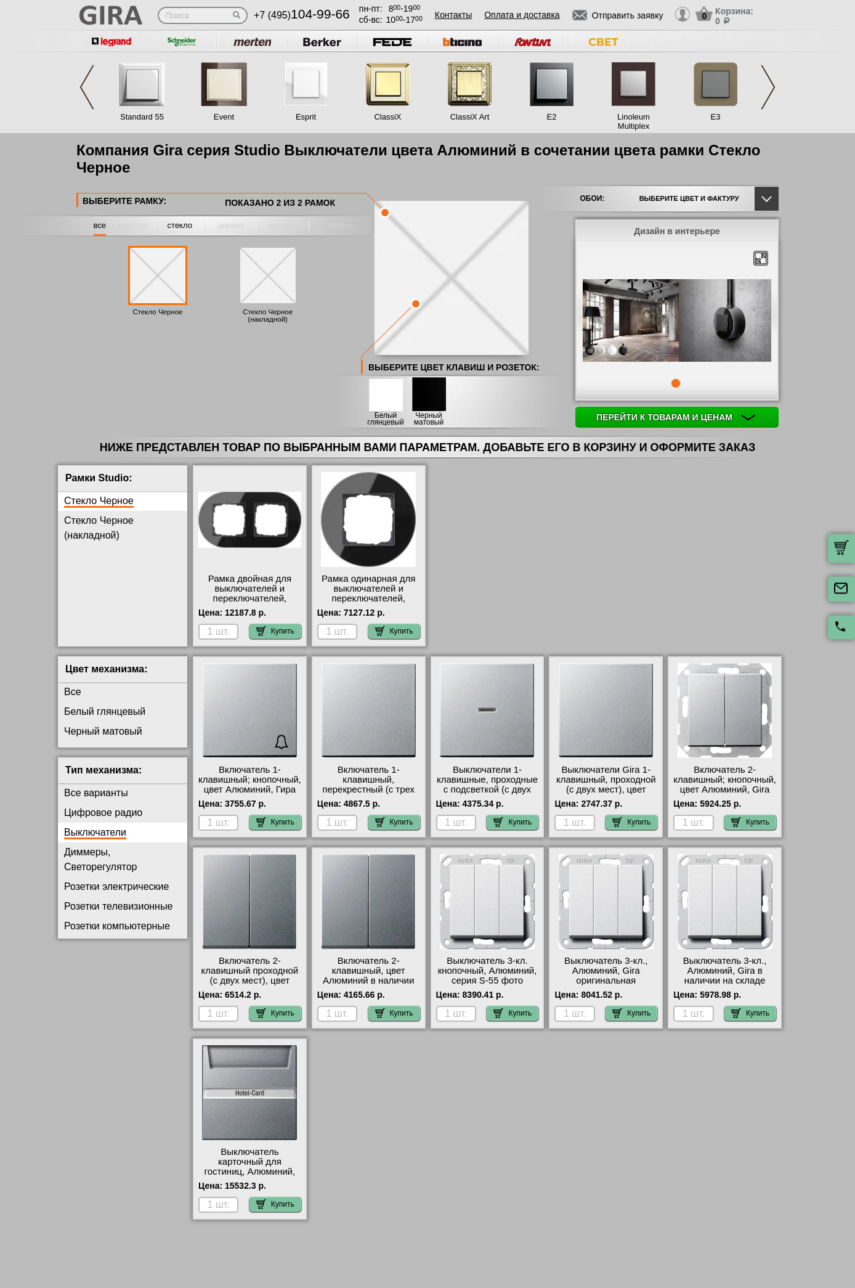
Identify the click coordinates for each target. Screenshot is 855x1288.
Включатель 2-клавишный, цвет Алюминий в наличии (368, 970)
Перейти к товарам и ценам (675, 417)
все (100, 225)
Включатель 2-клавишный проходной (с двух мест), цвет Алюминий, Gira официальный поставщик (250, 985)
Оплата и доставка (521, 15)
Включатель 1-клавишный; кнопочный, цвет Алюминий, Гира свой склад (249, 784)
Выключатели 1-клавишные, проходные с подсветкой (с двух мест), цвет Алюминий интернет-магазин (487, 789)
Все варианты (96, 793)
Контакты (453, 15)
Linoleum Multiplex (633, 121)
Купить (275, 631)
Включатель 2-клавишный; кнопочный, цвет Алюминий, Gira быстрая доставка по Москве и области (724, 789)
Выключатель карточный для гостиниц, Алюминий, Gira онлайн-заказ (250, 1166)
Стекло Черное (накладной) (268, 315)
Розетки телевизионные (118, 906)
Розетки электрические (116, 886)
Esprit (306, 116)
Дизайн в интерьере (677, 231)
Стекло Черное (157, 312)
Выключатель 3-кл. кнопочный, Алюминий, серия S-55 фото (487, 970)
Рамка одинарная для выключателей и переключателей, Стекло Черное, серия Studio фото (368, 598)
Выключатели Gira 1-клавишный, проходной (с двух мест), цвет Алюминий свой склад (606, 784)
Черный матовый (429, 419)
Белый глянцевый (385, 419)
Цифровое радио (103, 812)
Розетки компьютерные (117, 926)
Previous (86, 87)
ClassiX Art (470, 116)
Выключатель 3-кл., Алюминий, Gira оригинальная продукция (605, 975)
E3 (716, 116)
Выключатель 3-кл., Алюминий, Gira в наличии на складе (724, 970)
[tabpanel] (677, 322)
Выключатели (95, 832)
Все (72, 692)
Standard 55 (142, 116)
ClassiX (387, 116)
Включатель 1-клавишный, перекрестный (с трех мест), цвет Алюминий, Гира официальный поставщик (369, 794)
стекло (180, 225)
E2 (552, 116)
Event (224, 116)
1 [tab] (676, 383)
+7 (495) (302, 15)
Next (768, 87)
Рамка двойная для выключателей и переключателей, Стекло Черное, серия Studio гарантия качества (250, 603)
